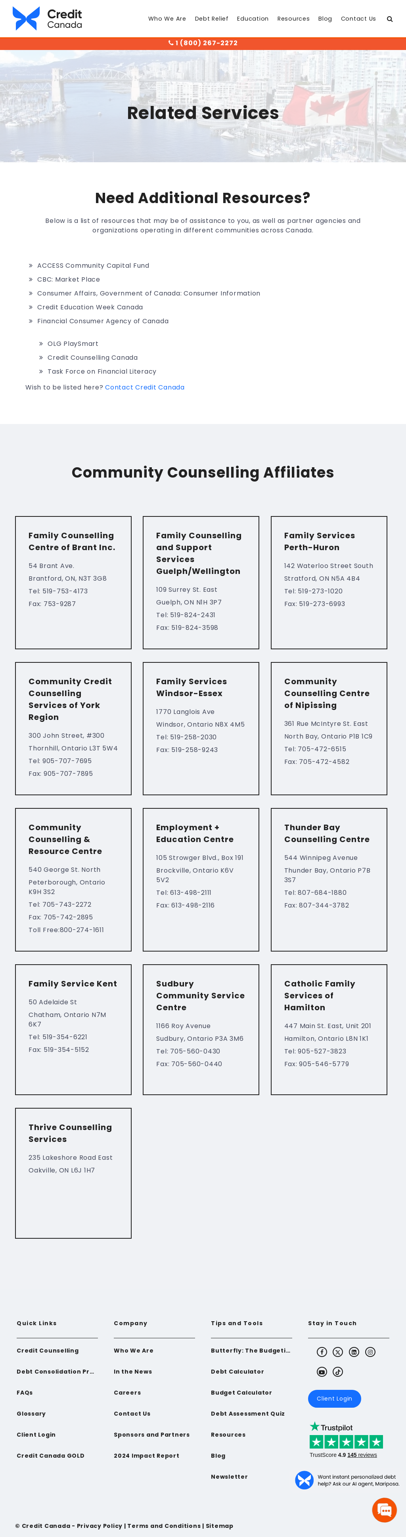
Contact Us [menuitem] (359, 19)
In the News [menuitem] (133, 1372)
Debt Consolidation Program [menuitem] (57, 1372)
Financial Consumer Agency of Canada (103, 321)
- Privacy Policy (96, 1526)
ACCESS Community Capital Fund (93, 265)
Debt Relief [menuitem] (212, 19)
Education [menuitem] (253, 19)
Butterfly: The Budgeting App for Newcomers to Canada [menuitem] (251, 1351)
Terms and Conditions (164, 1526)
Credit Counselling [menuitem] (48, 1351)
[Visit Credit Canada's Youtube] (322, 1371)
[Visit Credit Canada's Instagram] (371, 1351)
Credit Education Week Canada (90, 307)
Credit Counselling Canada (93, 357)
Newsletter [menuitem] (229, 1477)
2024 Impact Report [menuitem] (147, 1456)
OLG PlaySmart (73, 343)
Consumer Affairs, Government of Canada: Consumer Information (148, 293)
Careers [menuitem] (127, 1393)
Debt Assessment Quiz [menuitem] (248, 1414)
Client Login (334, 1399)
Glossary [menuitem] (31, 1414)
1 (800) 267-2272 (203, 43)
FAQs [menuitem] (25, 1393)
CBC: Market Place (68, 279)
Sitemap (220, 1526)
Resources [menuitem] (294, 19)
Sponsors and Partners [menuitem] (152, 1435)
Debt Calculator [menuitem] (237, 1372)
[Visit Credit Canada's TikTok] (338, 1371)
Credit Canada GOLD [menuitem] (51, 1456)
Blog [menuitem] (325, 19)
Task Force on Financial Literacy (102, 371)
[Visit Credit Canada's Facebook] (322, 1351)
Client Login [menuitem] (36, 1435)
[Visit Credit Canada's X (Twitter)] (338, 1351)
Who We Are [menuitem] (167, 19)
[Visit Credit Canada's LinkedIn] (354, 1351)
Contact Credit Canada (145, 387)
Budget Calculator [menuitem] (241, 1393)
